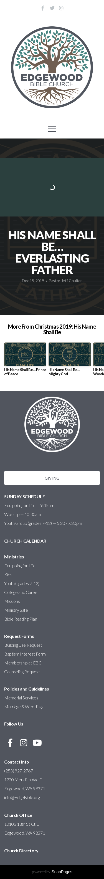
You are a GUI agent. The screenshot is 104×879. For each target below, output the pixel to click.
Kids (8, 574)
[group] (25, 361)
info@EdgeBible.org (22, 797)
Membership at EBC (23, 662)
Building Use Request (23, 645)
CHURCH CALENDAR (25, 540)
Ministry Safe (16, 610)
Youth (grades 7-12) (21, 583)
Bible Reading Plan (20, 618)
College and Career (21, 592)
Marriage (12, 706)
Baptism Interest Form (24, 653)
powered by (52, 871)
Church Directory (21, 850)
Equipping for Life (19, 565)
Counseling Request (22, 671)
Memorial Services (21, 697)
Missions (12, 601)
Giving (52, 478)
